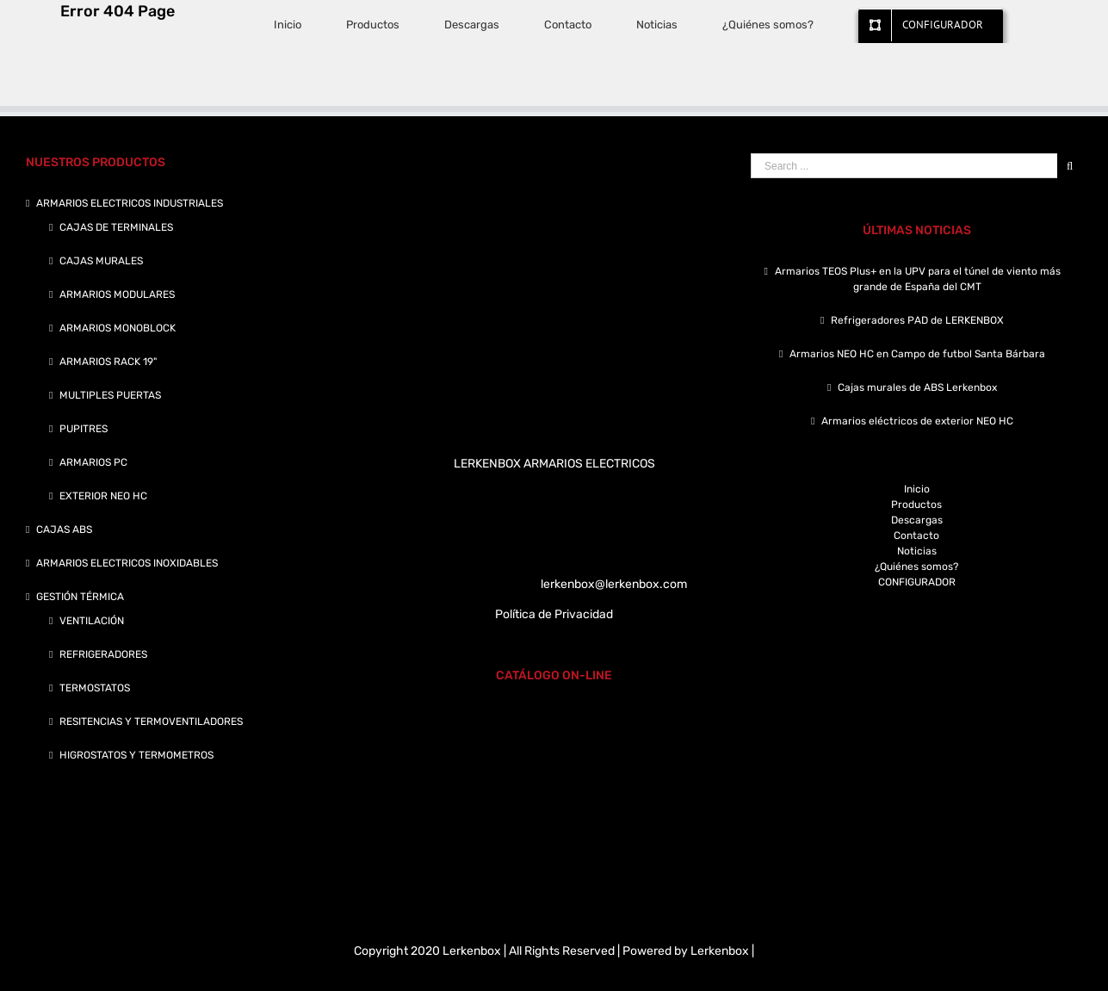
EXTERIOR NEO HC (103, 496)
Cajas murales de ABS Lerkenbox (917, 387)
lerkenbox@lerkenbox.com (614, 584)
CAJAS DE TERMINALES (116, 227)
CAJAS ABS (64, 529)
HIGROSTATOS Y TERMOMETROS (136, 755)
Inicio (917, 489)
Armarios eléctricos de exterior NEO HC (917, 421)
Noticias (917, 551)
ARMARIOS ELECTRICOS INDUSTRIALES (129, 203)
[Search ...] (904, 165)
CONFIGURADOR (917, 582)
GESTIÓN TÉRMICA (80, 597)
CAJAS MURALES (101, 261)
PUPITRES (83, 429)
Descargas (917, 520)
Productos (916, 505)
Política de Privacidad (554, 614)
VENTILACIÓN (91, 621)
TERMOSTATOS (94, 688)
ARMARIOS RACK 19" (108, 362)
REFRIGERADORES (103, 654)
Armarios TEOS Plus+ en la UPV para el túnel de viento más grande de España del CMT (918, 279)
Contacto (916, 536)
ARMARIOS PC (93, 462)
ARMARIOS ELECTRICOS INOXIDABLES (127, 563)
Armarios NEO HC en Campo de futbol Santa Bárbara (917, 354)
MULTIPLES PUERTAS (110, 395)
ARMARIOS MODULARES (117, 294)
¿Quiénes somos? (916, 567)
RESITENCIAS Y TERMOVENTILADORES (151, 721)
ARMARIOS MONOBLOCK (117, 328)
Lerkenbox (719, 951)
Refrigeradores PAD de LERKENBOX (917, 320)
